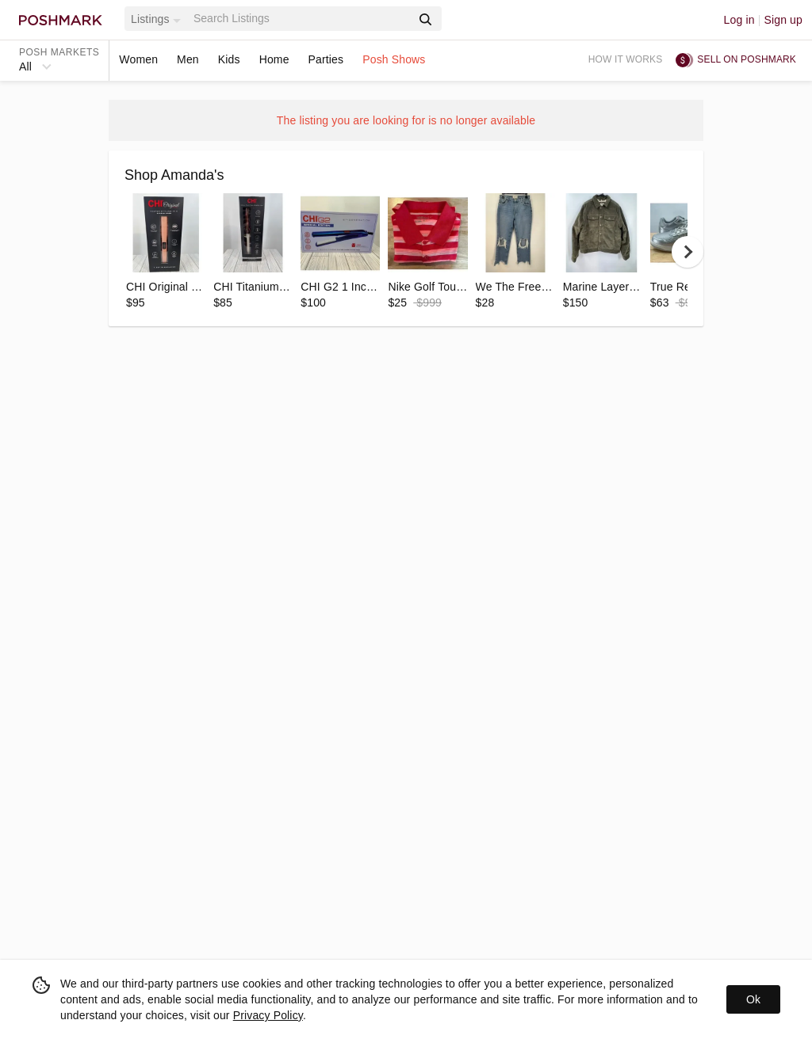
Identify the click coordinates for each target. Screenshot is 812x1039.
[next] (687, 252)
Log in (739, 19)
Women (138, 59)
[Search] (300, 18)
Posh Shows (393, 59)
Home (274, 59)
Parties (326, 59)
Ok (753, 999)
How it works (625, 59)
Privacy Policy (268, 1015)
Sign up (783, 19)
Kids (229, 59)
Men (188, 59)
